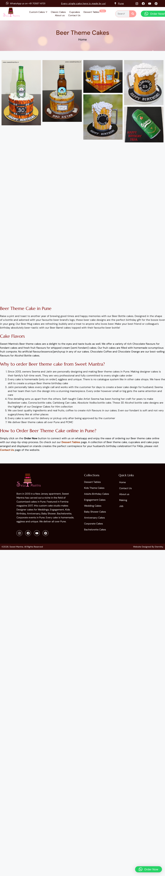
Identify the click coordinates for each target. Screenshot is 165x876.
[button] (148, 869)
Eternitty (159, 546)
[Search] (132, 14)
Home (82, 39)
